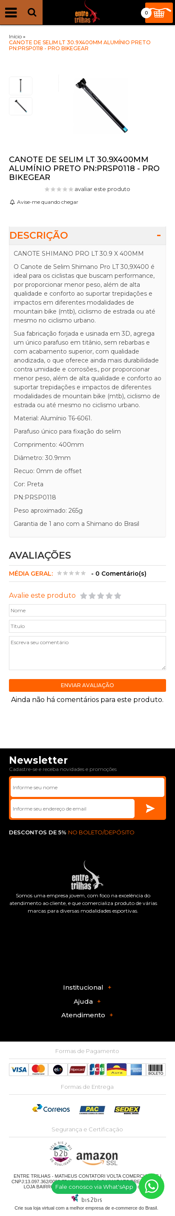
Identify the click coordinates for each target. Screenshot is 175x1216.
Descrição (38, 235)
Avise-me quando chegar (47, 202)
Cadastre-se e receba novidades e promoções (63, 769)
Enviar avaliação (87, 685)
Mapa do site (138, 1186)
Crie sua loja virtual (34, 1207)
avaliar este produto (102, 189)
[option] (20, 86)
